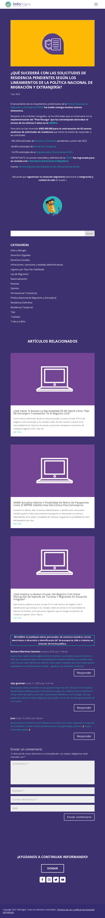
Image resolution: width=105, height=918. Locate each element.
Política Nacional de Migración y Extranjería (33, 297)
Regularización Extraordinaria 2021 (54, 152)
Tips (13, 312)
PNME (69, 157)
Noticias (15, 283)
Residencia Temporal (45, 146)
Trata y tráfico (18, 321)
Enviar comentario (79, 817)
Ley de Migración (20, 274)
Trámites (15, 316)
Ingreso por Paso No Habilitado (27, 269)
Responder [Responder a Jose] (84, 736)
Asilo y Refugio (18, 250)
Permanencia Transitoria (24, 293)
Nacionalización (19, 278)
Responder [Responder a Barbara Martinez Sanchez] (84, 673)
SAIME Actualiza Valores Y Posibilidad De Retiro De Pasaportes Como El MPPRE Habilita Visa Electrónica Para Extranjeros (51, 504)
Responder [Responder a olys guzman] (84, 708)
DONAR (52, 868)
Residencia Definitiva (46, 140)
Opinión (15, 288)
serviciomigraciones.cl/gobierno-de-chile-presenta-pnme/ (49, 166)
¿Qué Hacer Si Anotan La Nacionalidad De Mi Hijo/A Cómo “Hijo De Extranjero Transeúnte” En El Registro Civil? (51, 412)
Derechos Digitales (21, 255)
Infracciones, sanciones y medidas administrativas (37, 264)
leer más (17, 432)
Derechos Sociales (20, 260)
